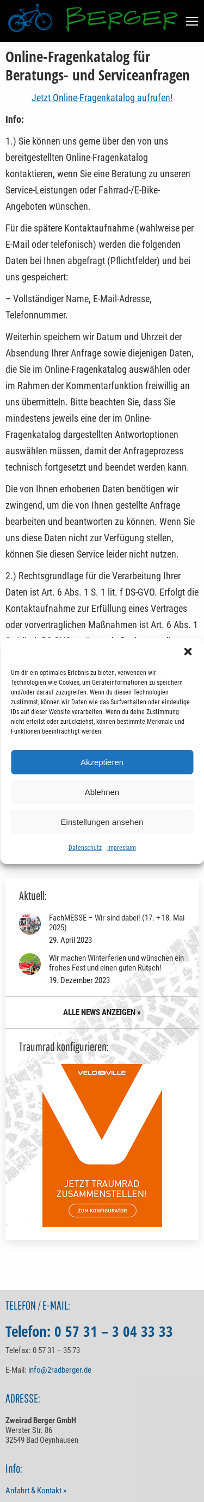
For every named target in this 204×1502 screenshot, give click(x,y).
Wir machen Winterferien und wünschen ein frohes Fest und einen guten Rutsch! (116, 963)
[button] (187, 651)
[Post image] (30, 924)
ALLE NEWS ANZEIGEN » (102, 1012)
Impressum (121, 848)
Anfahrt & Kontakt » (35, 1490)
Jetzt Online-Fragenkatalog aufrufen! (102, 97)
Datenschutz (85, 848)
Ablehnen (102, 792)
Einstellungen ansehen (102, 822)
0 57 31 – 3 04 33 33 (113, 1331)
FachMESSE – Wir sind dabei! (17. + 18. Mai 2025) (116, 923)
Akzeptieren (102, 762)
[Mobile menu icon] (192, 21)
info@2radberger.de (59, 1370)
